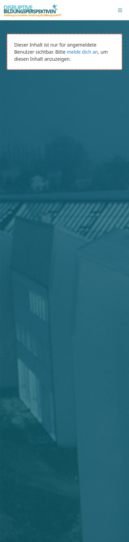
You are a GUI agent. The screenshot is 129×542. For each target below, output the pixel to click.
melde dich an (82, 52)
